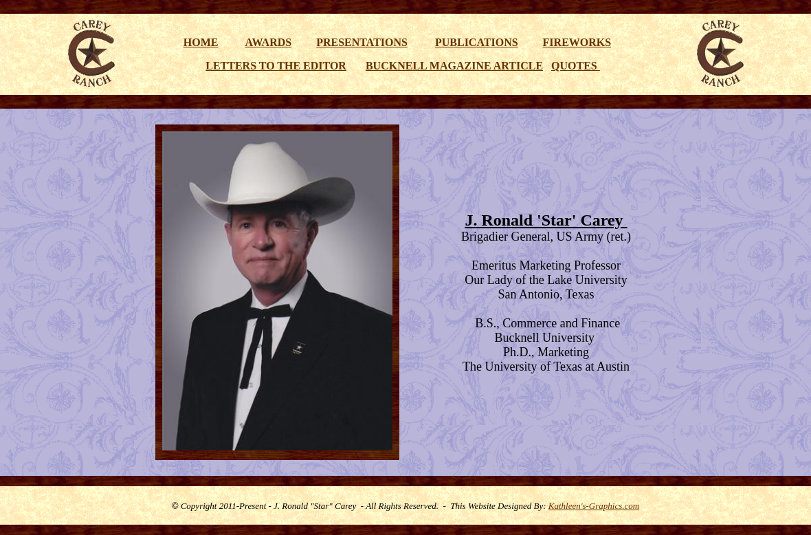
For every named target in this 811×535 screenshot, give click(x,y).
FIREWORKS (577, 42)
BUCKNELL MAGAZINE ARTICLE (454, 66)
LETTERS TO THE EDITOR (275, 66)
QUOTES (575, 66)
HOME (201, 42)
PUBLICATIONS (476, 42)
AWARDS (268, 42)
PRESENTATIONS (362, 42)
